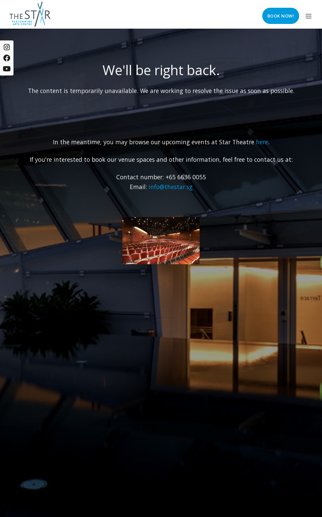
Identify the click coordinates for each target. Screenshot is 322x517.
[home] (30, 14)
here (262, 142)
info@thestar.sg (171, 187)
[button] (308, 14)
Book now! (280, 16)
